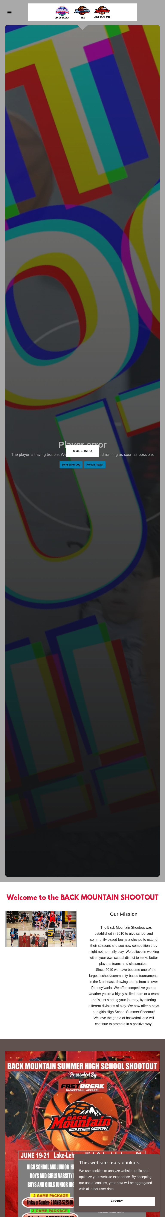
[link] (82, 12)
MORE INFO (82, 451)
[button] (16, 12)
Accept (117, 1201)
